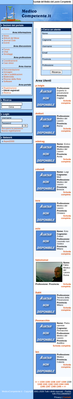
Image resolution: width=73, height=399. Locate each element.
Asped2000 (9, 141)
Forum (7, 49)
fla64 (38, 292)
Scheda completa (66, 102)
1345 (66, 384)
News (6, 36)
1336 (53, 382)
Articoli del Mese (11, 38)
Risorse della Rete (12, 79)
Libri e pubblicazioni (13, 74)
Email (56, 55)
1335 (47, 382)
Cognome (56, 42)
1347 (48, 386)
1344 (61, 384)
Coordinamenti (11, 61)
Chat (6, 52)
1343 (56, 384)
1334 (42, 382)
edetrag (40, 141)
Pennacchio (42, 320)
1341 (45, 384)
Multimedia (9, 77)
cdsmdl (39, 169)
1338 (63, 382)
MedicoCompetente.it (26, 13)
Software (8, 81)
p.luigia (39, 85)
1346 (42, 386)
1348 (53, 386)
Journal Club (10, 40)
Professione (56, 67)
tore (37, 200)
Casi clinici (9, 63)
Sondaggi (8, 54)
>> (64, 386)
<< (36, 382)
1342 (50, 384)
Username (12, 119)
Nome (56, 35)
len (37, 351)
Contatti (67, 397)
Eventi (7, 43)
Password (12, 124)
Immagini (8, 72)
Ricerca (7, 93)
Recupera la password (12, 128)
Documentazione (12, 69)
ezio (37, 228)
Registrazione (10, 88)
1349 (58, 386)
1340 (39, 384)
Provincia (56, 61)
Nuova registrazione (11, 131)
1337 (58, 382)
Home (6, 29)
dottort (39, 113)
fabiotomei (41, 260)
